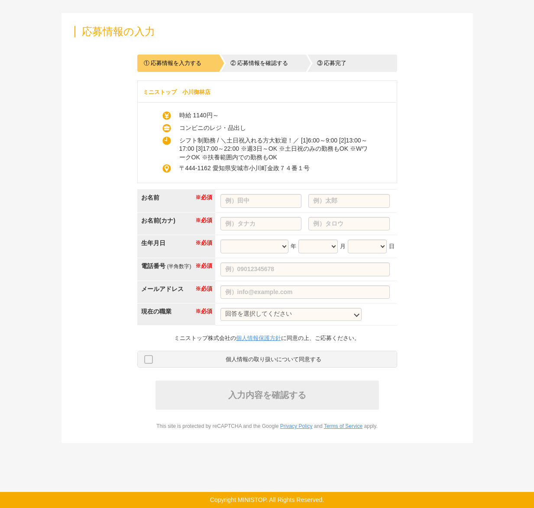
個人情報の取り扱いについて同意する (273, 359)
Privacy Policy (296, 426)
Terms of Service (343, 426)
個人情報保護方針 (258, 338)
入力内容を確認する (267, 395)
